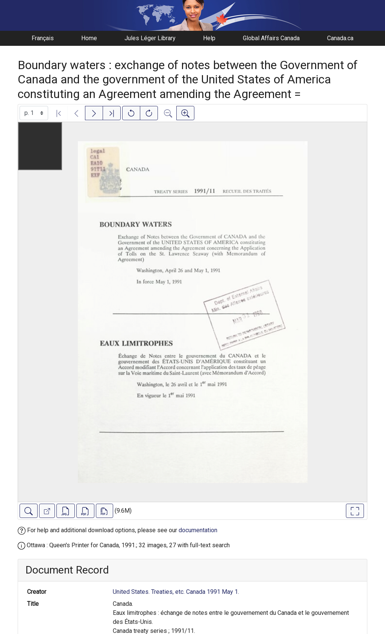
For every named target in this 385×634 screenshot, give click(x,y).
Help (209, 38)
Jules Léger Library (150, 38)
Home (89, 38)
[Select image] (34, 113)
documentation (198, 530)
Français (43, 38)
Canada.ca (340, 38)
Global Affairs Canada (271, 38)
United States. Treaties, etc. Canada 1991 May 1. (176, 591)
